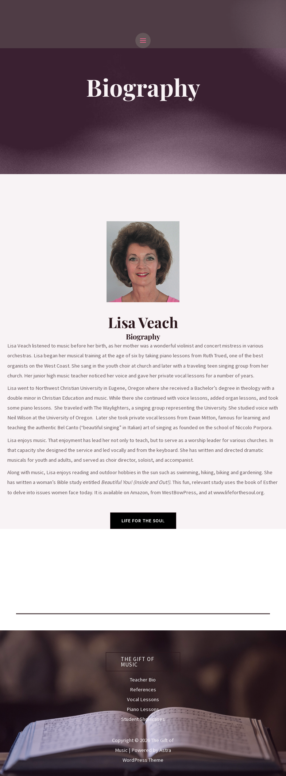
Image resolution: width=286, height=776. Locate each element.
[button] (143, 661)
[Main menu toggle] (143, 40)
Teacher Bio (143, 679)
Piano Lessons (143, 709)
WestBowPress (179, 492)
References (143, 689)
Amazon (139, 492)
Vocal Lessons (143, 699)
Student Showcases (143, 719)
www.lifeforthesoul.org (238, 492)
